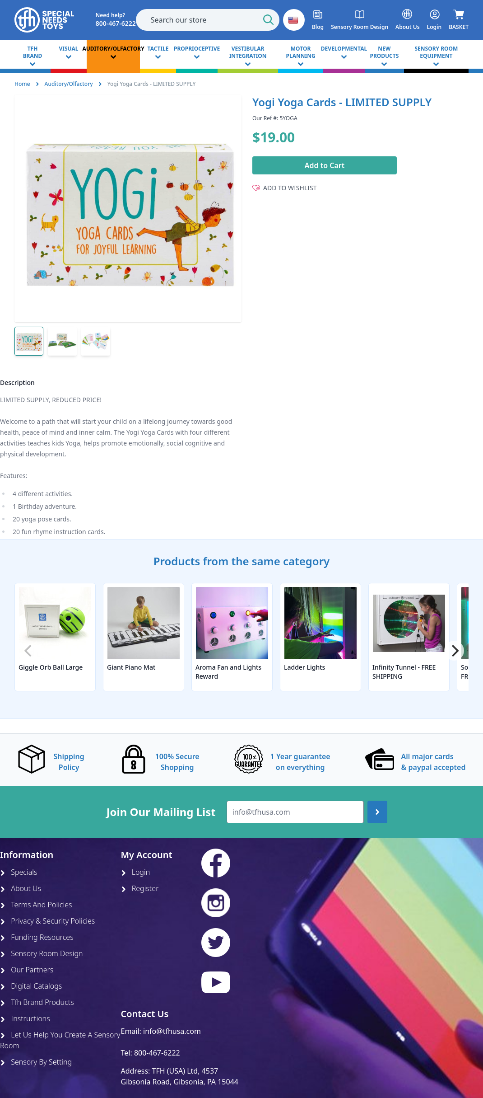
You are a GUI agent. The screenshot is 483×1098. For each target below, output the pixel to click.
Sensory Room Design (41, 953)
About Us (20, 888)
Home (22, 84)
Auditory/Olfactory (69, 84)
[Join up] (377, 812)
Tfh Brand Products (37, 1002)
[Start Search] (268, 20)
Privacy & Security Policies (47, 921)
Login (135, 872)
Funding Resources (37, 937)
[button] (294, 20)
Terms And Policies (36, 905)
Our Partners (26, 970)
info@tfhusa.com (172, 1031)
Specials (18, 872)
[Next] (454, 651)
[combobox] (207, 20)
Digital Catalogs (31, 986)
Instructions (25, 1018)
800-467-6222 (157, 1053)
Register (140, 888)
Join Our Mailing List (161, 812)
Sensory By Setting (36, 1062)
